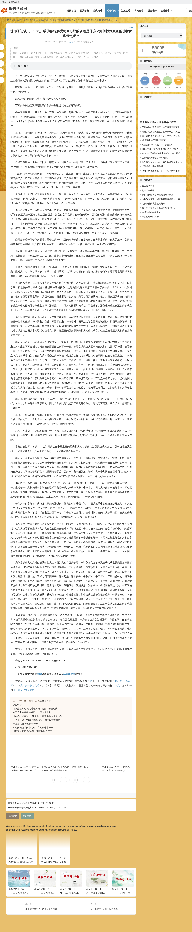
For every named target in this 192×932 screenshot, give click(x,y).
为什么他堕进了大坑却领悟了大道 (157, 195)
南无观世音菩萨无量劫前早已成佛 (158, 122)
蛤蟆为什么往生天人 (151, 212)
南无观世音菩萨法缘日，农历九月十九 (32, 712)
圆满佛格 (84, 10)
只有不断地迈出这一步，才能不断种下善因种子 (164, 171)
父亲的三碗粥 (148, 190)
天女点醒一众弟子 (150, 216)
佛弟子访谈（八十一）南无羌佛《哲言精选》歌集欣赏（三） (116, 770)
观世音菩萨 (45, 701)
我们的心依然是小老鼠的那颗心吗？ (159, 208)
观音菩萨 (152, 10)
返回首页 (71, 10)
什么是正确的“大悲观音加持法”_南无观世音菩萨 (36, 720)
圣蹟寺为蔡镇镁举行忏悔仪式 (155, 157)
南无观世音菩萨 (26, 690)
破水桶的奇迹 (148, 186)
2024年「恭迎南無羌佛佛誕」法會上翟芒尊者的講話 (166, 153)
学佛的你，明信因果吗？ (153, 166)
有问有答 (138, 10)
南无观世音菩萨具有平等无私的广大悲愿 (161, 136)
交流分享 (165, 10)
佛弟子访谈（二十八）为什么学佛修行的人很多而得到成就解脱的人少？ (25, 770)
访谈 (26, 20)
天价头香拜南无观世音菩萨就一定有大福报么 (163, 131)
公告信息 (111, 10)
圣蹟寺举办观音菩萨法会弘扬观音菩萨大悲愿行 (164, 127)
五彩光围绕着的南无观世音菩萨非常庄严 (33, 727)
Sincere (19, 803)
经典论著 (97, 10)
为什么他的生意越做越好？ (154, 203)
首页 (12, 20)
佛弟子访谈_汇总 (80, 766)
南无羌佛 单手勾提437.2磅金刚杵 (157, 144)
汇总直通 (125, 10)
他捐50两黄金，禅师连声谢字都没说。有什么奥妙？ (163, 199)
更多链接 (17, 705)
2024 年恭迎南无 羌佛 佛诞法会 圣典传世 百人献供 (165, 149)
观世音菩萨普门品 (30, 685)
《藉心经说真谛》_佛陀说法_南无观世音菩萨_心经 (38, 716)
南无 (117, 685)
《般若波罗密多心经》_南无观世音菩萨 (32, 731)
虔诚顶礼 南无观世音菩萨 (25, 723)
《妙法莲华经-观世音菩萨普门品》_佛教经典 (35, 708)
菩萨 (89, 681)
